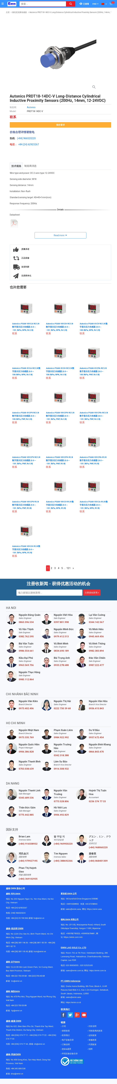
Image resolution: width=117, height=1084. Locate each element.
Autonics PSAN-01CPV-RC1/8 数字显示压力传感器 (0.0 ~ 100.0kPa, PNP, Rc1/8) (26, 415)
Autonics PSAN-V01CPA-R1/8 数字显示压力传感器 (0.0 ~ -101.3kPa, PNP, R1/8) (94, 460)
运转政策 (92, 1035)
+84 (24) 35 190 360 (19, 918)
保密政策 (65, 1031)
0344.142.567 (96, 622)
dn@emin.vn (39, 1044)
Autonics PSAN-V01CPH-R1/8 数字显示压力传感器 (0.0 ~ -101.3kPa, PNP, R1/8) (60, 460)
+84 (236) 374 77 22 (37, 1035)
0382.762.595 (26, 636)
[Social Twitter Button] (70, 1015)
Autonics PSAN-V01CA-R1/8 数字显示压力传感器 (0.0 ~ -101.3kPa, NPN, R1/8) (94, 504)
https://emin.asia (94, 909)
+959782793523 (73, 933)
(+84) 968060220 (98, 847)
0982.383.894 (96, 650)
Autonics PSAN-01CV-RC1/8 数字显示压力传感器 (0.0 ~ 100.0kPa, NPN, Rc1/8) (94, 326)
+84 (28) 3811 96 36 (19, 942)
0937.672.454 (96, 737)
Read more (59, 235)
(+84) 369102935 (28, 878)
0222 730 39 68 (62, 708)
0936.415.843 (96, 708)
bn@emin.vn (16, 981)
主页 (8, 12)
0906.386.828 (26, 751)
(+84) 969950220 (63, 843)
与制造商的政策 (95, 1031)
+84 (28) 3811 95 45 (19, 951)
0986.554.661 (26, 650)
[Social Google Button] (77, 1015)
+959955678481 (88, 933)
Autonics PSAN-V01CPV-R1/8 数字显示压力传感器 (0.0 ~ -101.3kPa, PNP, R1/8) (26, 504)
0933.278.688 (61, 665)
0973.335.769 (26, 737)
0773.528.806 (61, 801)
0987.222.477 (96, 665)
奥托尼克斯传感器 (19, 12)
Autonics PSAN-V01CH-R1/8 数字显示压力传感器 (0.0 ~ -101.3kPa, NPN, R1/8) (26, 549)
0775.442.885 (26, 814)
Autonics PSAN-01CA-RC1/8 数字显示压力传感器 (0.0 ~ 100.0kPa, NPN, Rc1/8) (26, 371)
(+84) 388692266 (63, 860)
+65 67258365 (91, 904)
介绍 (63, 1026)
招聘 (90, 1049)
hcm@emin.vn (40, 951)
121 (68, 568)
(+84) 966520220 (18, 913)
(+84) (20, 138)
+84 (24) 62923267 (19, 908)
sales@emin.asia (73, 909)
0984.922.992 (61, 737)
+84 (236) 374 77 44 (19, 1044)
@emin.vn (18, 1010)
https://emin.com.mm (73, 937)
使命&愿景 (66, 1049)
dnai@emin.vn (17, 1074)
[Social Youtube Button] (84, 1015)
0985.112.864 (26, 679)
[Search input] (41, 4)
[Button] (3, 4)
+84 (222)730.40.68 (36, 976)
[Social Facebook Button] (63, 1015)
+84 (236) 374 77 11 (19, 1035)
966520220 (29, 138)
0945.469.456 (96, 636)
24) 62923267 (31, 144)
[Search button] (70, 4)
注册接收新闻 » (92, 592)
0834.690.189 (61, 650)
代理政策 (92, 1044)
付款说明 (92, 1026)
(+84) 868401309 (98, 860)
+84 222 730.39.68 (19, 976)
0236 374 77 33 (97, 801)
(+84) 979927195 (28, 860)
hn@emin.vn (39, 918)
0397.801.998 (61, 622)
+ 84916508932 (72, 904)
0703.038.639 (26, 768)
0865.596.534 (26, 622)
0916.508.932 (61, 768)
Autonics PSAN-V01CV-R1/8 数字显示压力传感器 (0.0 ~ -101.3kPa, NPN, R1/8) (60, 504)
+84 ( (21, 144)
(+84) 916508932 (28, 843)
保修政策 (92, 1040)
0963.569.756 (26, 665)
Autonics (31, 107)
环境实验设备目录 (69, 1053)
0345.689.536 (26, 797)
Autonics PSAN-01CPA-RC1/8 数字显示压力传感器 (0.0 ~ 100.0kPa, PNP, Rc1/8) (94, 371)
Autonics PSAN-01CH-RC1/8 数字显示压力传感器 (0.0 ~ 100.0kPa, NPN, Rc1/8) (60, 371)
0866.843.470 (96, 751)
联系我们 (65, 1035)
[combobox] (41, 4)
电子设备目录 (67, 1040)
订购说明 (65, 1044)
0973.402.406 (26, 708)
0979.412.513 (61, 636)
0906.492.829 (61, 814)
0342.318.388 (61, 755)
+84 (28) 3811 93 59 (37, 942)
